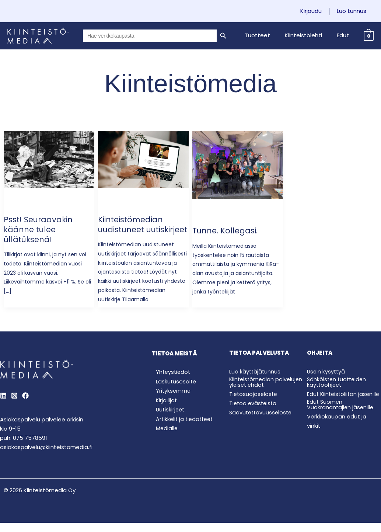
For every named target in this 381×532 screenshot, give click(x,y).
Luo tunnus (353, 11)
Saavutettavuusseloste (261, 422)
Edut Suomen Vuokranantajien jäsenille (341, 418)
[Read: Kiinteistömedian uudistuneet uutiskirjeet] (143, 159)
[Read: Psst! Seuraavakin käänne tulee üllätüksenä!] (49, 159)
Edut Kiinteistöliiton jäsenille (333, 405)
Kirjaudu (316, 11)
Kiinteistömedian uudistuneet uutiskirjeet (133, 229)
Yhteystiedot (170, 382)
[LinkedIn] (3, 405)
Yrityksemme (170, 402)
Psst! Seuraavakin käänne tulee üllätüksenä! (40, 229)
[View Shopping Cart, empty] (369, 35)
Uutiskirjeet (167, 421)
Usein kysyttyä (326, 381)
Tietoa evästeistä (254, 413)
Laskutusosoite (172, 392)
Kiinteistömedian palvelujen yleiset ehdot (262, 392)
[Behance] (25, 405)
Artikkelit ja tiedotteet (182, 431)
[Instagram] (14, 405)
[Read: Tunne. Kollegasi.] (237, 164)
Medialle (163, 441)
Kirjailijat (163, 412)
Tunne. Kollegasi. (226, 230)
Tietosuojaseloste (254, 404)
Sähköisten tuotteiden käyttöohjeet (338, 392)
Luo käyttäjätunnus (255, 381)
